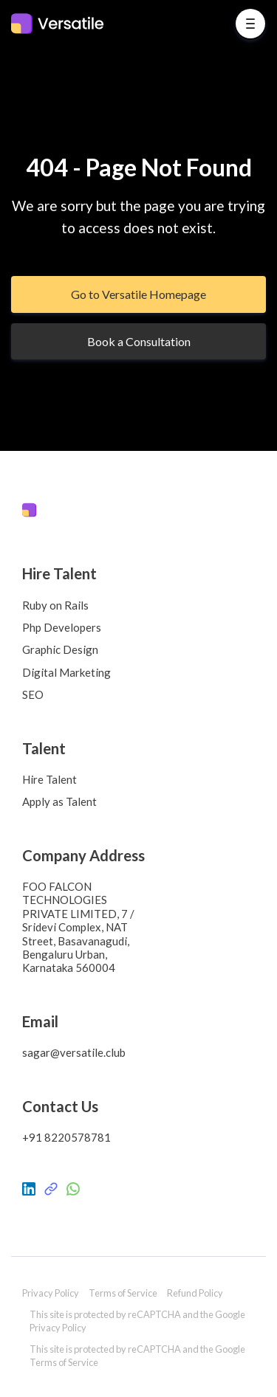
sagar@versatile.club (74, 1052)
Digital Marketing (66, 672)
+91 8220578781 (66, 1137)
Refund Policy (195, 1293)
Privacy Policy (50, 1293)
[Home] (61, 24)
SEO (33, 694)
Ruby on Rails (55, 605)
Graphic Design (60, 649)
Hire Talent (49, 779)
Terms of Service (123, 1293)
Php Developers (61, 627)
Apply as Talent (59, 801)
